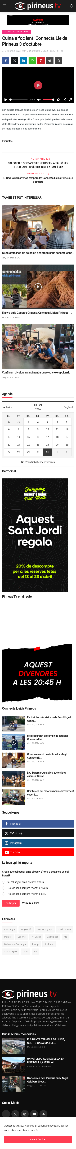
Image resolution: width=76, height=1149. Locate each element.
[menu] (4, 6)
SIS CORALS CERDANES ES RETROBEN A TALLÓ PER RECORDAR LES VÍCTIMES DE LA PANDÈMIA (38, 165)
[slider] (18, 99)
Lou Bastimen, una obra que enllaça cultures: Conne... (46, 774)
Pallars (8, 936)
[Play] (5, 100)
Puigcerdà (26, 929)
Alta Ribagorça (44, 929)
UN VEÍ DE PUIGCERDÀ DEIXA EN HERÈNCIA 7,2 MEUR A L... (45, 1060)
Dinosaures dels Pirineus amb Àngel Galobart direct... (47, 1080)
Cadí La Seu (65, 929)
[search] (71, 6)
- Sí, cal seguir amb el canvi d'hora (25, 882)
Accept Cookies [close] (38, 1139)
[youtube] (34, 1114)
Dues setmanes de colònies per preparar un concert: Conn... (38, 253)
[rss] (43, 1114)
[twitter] (15, 1114)
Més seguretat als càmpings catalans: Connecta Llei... (47, 737)
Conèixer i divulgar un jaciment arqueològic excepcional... (36, 372)
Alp (65, 936)
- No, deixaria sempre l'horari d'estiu (26, 893)
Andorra (49, 944)
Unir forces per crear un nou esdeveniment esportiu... (50, 793)
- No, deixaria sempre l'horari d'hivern (27, 888)
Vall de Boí (52, 936)
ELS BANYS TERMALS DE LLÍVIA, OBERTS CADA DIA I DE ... (46, 1041)
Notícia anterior (38, 158)
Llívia (25, 951)
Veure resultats (30, 903)
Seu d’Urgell (10, 951)
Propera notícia (38, 173)
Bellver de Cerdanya (15, 944)
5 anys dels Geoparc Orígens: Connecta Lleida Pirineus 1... (37, 312)
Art (35, 951)
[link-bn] (38, 20)
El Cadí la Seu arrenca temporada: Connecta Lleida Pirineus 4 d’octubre (38, 179)
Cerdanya (9, 929)
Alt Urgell (36, 936)
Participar (11, 903)
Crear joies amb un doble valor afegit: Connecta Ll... (47, 756)
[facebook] (6, 1114)
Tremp (35, 944)
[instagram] (25, 1114)
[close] (71, 1121)
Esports (22, 936)
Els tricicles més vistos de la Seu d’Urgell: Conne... (49, 719)
